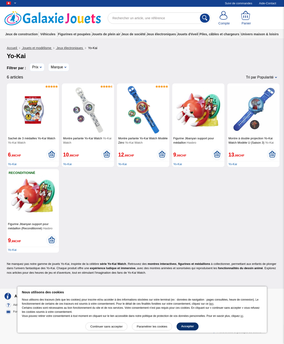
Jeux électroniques (161, 34)
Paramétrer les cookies (152, 326)
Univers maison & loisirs (260, 34)
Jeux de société (133, 34)
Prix (35, 67)
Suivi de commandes (238, 3)
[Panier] (246, 18)
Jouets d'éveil (187, 34)
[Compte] (224, 18)
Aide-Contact (267, 3)
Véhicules (48, 34)
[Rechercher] (205, 18)
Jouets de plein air (106, 34)
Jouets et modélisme (36, 48)
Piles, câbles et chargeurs (219, 34)
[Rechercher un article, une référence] (159, 18)
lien (211, 303)
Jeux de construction (21, 34)
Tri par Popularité (260, 77)
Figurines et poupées (74, 34)
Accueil (12, 48)
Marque (57, 67)
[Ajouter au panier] (51, 154)
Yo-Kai (12, 164)
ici (241, 316)
